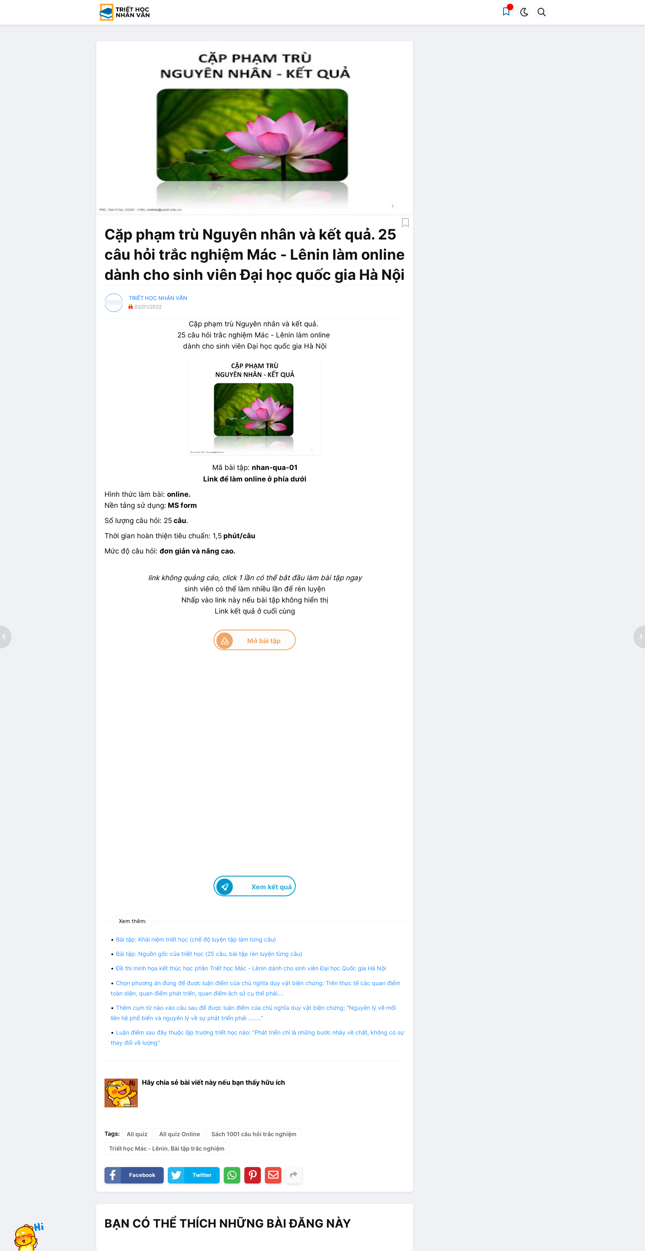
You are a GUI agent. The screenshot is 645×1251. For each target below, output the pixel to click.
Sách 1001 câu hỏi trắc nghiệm (254, 1133)
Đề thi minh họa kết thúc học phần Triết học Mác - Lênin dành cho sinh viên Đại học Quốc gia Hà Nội (251, 968)
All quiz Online (179, 1133)
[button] (524, 12)
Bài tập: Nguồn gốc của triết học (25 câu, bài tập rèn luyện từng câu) (209, 953)
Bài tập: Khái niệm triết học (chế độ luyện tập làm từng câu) (196, 939)
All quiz (137, 1133)
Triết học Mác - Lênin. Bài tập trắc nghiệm (167, 1148)
